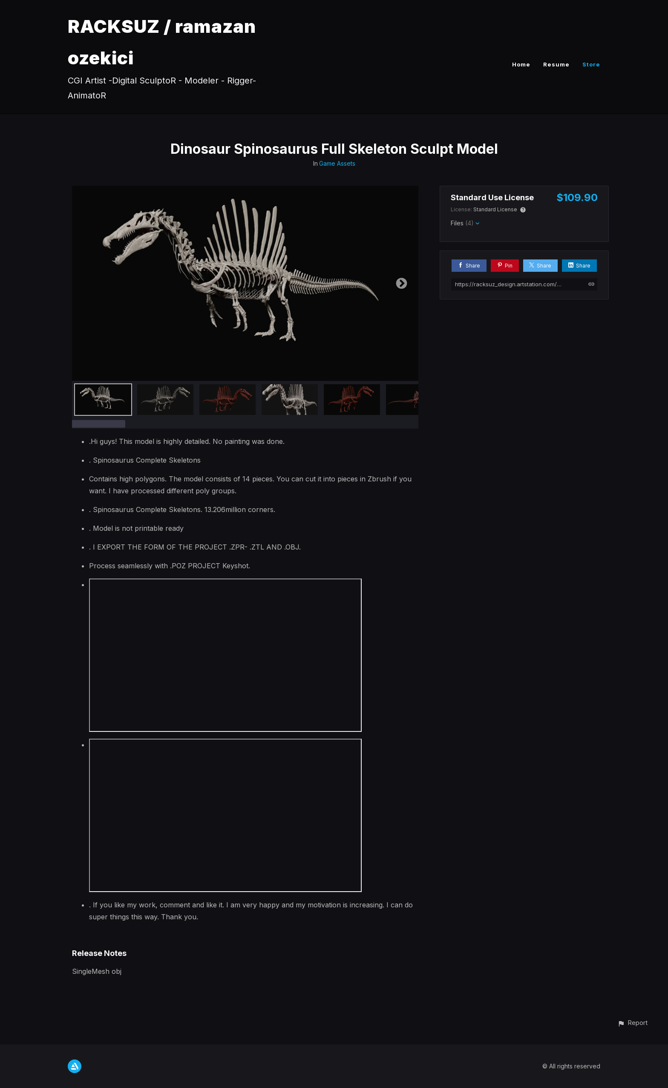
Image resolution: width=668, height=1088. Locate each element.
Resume (556, 64)
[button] (632, 1022)
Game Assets (337, 163)
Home (521, 64)
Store (591, 64)
